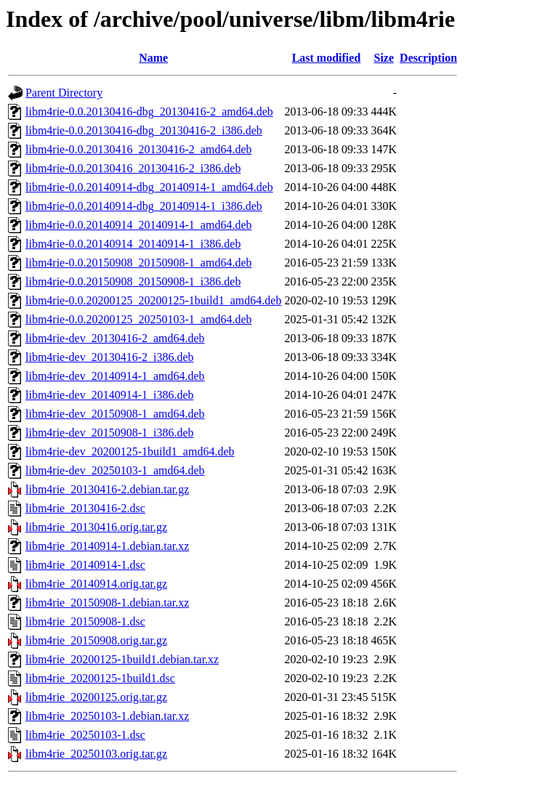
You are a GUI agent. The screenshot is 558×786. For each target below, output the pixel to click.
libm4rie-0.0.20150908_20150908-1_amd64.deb (138, 262)
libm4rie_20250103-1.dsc (85, 735)
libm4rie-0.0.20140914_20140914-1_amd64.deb (138, 225)
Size (384, 58)
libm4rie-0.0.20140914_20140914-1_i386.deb (132, 244)
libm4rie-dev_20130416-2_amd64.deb (115, 338)
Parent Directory (63, 92)
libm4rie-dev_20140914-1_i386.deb (109, 395)
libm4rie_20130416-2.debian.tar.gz (107, 489)
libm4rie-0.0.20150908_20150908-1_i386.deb (132, 281)
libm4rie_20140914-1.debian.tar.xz (107, 546)
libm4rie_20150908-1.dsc (85, 621)
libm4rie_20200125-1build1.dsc (100, 678)
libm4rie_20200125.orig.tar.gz (96, 697)
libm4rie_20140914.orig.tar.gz (96, 584)
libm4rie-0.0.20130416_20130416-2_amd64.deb (138, 149)
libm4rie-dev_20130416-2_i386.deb (109, 357)
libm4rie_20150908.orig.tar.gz (96, 640)
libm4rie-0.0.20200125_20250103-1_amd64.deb (138, 319)
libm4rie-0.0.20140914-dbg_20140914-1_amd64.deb (149, 187)
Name (153, 58)
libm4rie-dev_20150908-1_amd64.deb (115, 414)
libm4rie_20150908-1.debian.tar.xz (107, 602)
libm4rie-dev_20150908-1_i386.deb (109, 432)
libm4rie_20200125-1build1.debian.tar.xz (122, 659)
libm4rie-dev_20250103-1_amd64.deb (115, 470)
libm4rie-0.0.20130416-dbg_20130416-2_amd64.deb (149, 111)
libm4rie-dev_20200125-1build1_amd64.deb (130, 451)
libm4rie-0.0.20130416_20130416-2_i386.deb (132, 168)
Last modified (326, 58)
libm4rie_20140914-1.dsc (85, 565)
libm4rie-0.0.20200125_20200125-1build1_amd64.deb (153, 300)
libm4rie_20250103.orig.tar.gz (96, 753)
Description (428, 58)
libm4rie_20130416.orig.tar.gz (96, 527)
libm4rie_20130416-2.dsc (85, 508)
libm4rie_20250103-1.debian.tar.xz (107, 716)
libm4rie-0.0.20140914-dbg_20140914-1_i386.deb (143, 206)
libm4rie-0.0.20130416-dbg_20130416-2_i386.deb (143, 130)
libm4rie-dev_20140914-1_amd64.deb (115, 376)
